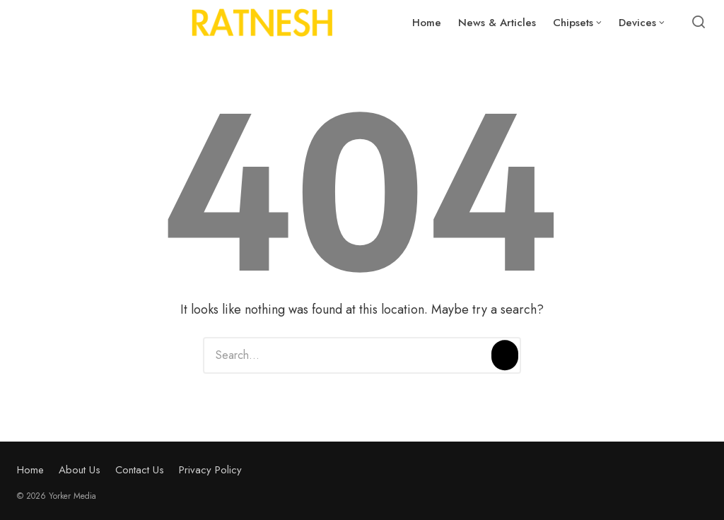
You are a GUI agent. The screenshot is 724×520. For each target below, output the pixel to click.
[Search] (504, 355)
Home (30, 470)
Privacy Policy (210, 470)
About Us (79, 470)
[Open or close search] (698, 22)
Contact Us (139, 470)
